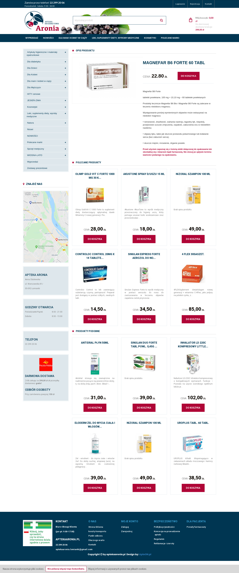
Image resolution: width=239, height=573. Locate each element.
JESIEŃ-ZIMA (34, 100)
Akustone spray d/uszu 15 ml (144, 174)
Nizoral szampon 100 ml (193, 174)
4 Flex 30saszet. (193, 254)
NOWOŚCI (32, 136)
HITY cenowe (33, 94)
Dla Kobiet (32, 74)
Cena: (95, 229)
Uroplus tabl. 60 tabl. (193, 422)
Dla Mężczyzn (34, 87)
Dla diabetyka (33, 61)
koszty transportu (97, 527)
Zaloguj (125, 522)
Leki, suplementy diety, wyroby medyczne (115, 37)
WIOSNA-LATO (34, 155)
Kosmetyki (150, 37)
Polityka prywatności (164, 522)
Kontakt (208, 4)
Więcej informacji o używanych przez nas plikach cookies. (117, 569)
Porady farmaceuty (196, 522)
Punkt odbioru (95, 531)
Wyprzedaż (31, 37)
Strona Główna (95, 522)
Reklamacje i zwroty (164, 539)
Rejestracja (195, 4)
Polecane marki (170, 37)
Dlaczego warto (96, 536)
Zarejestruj (126, 527)
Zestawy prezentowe (37, 168)
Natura (30, 123)
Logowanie (180, 4)
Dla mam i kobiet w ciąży (73, 37)
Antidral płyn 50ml (95, 342)
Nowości (48, 37)
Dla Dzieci (32, 68)
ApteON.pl (145, 550)
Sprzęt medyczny (35, 149)
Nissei (30, 129)
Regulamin (159, 535)
